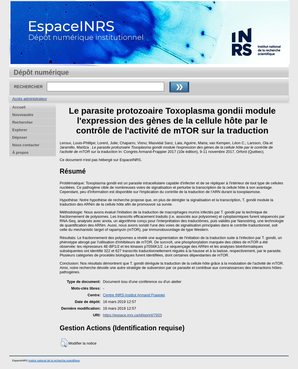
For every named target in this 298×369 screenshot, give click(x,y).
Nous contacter (25, 145)
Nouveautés (22, 115)
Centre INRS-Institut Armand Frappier (134, 295)
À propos (20, 152)
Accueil (19, 107)
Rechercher (22, 122)
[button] (64, 342)
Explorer (19, 130)
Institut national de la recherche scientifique (54, 360)
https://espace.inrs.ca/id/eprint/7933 (132, 315)
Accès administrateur (29, 99)
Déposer (19, 137)
